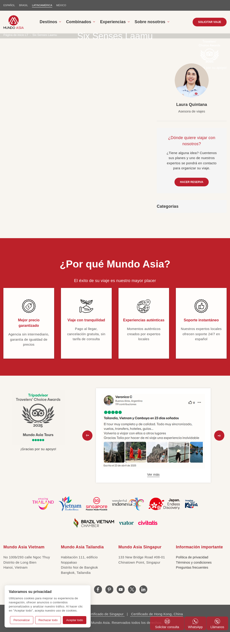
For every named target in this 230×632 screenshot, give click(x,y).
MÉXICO (61, 5)
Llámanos (217, 624)
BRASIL (23, 5)
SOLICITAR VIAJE (209, 22)
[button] (87, 435)
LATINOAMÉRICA (42, 5)
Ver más (153, 474)
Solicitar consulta (167, 624)
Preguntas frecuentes (192, 567)
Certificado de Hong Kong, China (156, 614)
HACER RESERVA (191, 182)
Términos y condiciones (194, 562)
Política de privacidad (192, 557)
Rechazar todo (48, 620)
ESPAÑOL (9, 5)
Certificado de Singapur (105, 614)
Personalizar (21, 620)
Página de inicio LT (15, 35)
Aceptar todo (74, 620)
